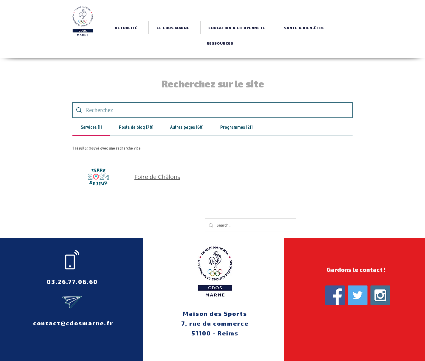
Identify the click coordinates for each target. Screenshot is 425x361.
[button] (172, 27)
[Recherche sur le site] (217, 110)
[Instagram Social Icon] (380, 295)
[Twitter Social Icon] (357, 295)
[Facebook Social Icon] (335, 295)
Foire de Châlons (157, 177)
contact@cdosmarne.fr (73, 323)
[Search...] (250, 225)
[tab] (91, 128)
